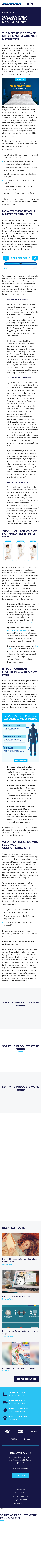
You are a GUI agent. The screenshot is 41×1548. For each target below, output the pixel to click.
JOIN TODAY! (20, 1475)
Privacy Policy (20, 1493)
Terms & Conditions (20, 1496)
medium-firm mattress (17, 630)
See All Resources (26, 1379)
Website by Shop (20, 1503)
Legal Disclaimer (20, 1500)
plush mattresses (29, 623)
